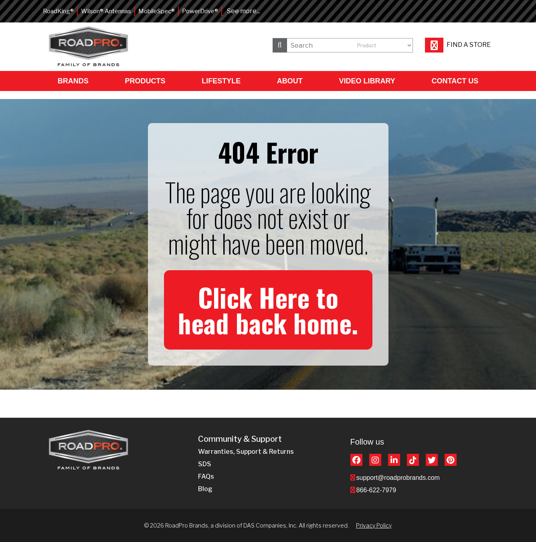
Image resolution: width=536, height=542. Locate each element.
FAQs (206, 476)
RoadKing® (58, 11)
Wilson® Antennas (106, 11)
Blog (205, 489)
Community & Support (240, 439)
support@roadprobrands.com (398, 477)
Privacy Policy (374, 525)
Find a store (458, 45)
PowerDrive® (200, 11)
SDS (204, 464)
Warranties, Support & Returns (246, 451)
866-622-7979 (376, 490)
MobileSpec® (156, 11)
